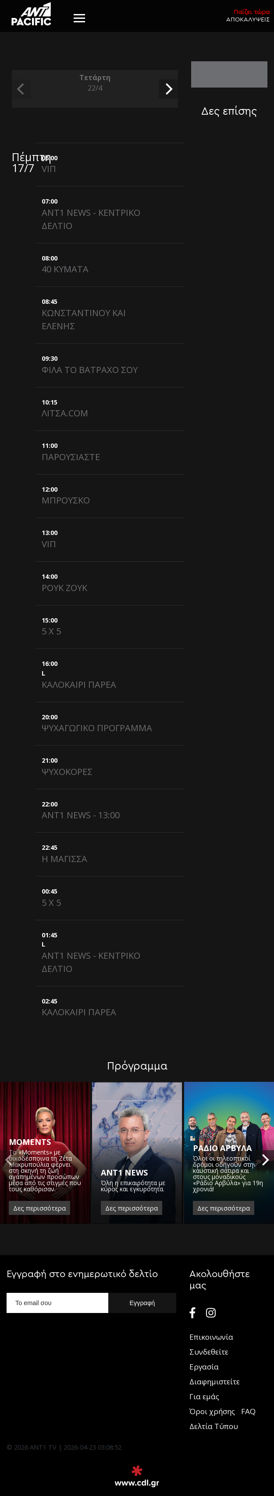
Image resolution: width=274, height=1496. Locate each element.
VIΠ (49, 169)
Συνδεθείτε (208, 1352)
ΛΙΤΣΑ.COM (65, 413)
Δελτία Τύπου (213, 1426)
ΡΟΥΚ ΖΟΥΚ (64, 588)
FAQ (248, 1411)
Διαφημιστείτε (214, 1381)
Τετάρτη (95, 83)
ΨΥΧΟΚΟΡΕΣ (67, 772)
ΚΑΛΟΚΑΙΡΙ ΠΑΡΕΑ (79, 684)
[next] (168, 89)
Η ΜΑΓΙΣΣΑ (64, 859)
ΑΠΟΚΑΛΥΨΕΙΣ (248, 15)
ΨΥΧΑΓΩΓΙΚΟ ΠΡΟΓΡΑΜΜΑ (97, 728)
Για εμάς (204, 1396)
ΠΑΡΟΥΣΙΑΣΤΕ (71, 457)
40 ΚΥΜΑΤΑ (65, 269)
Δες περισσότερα (39, 1208)
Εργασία (204, 1367)
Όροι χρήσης (212, 1411)
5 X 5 (51, 631)
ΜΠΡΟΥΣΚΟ (66, 500)
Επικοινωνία (211, 1337)
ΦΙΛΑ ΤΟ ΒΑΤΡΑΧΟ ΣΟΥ (90, 370)
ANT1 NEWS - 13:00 (81, 815)
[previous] (21, 89)
